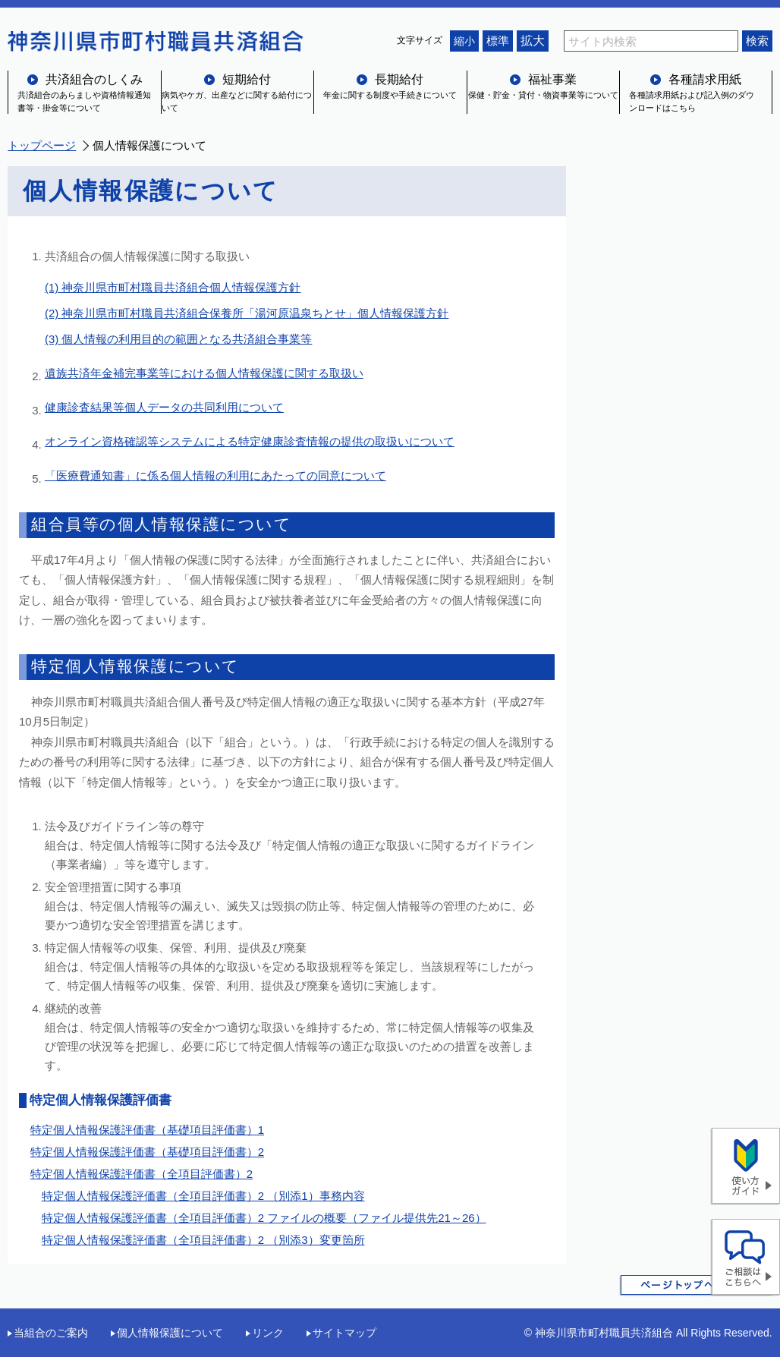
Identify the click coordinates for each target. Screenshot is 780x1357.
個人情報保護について (170, 1333)
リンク (268, 1333)
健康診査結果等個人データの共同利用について (164, 407)
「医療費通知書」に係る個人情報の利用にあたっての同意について (215, 475)
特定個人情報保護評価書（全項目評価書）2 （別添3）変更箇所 (203, 1239)
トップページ (42, 145)
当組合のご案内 (51, 1333)
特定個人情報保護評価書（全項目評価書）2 (141, 1173)
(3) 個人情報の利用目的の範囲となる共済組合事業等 (179, 338)
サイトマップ (344, 1333)
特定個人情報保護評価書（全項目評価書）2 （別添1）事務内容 (203, 1195)
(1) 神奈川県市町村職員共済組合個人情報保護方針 (173, 287)
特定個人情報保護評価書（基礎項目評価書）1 (147, 1129)
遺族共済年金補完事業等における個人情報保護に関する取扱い (204, 373)
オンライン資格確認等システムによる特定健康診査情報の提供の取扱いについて (249, 441)
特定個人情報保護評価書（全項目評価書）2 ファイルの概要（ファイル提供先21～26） (264, 1217)
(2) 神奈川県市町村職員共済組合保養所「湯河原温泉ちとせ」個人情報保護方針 (247, 313)
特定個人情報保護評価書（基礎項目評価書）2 (147, 1151)
